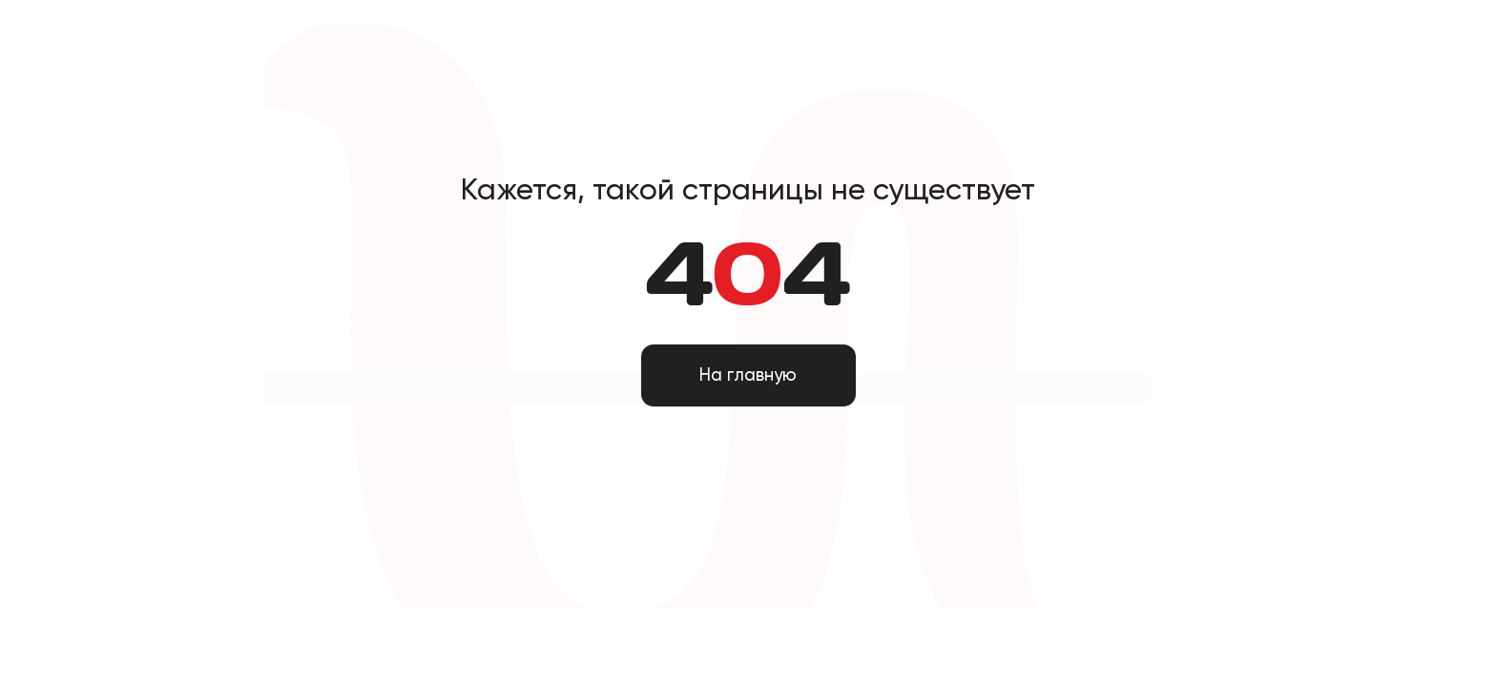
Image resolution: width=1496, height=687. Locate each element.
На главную (748, 374)
